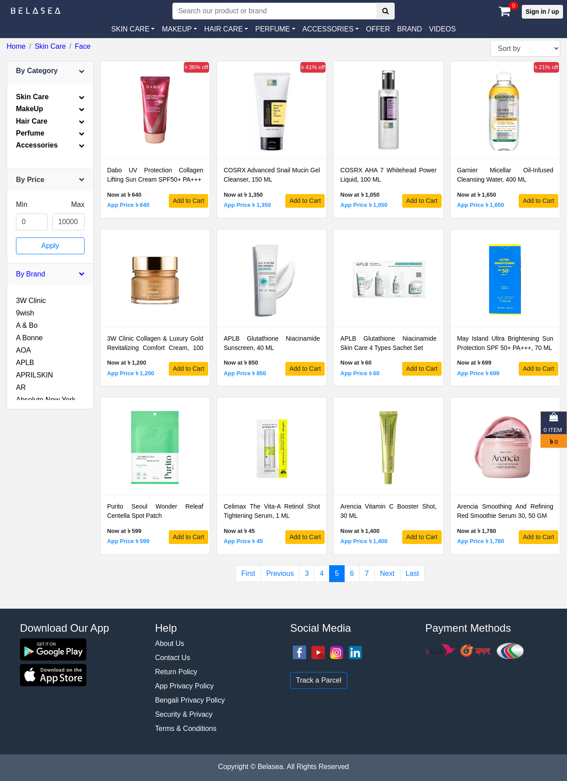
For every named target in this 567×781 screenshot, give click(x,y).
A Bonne (29, 338)
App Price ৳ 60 (359, 373)
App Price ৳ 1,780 (480, 541)
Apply (50, 245)
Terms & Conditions (186, 728)
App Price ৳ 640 (128, 205)
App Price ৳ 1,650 (480, 205)
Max (77, 204)
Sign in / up (542, 11)
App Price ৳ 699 (478, 373)
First (248, 573)
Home (16, 46)
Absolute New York (45, 400)
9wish (25, 313)
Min (21, 204)
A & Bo (27, 325)
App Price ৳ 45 (243, 541)
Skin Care (50, 46)
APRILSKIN (34, 375)
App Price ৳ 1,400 (363, 541)
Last (412, 573)
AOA (23, 350)
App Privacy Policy (184, 686)
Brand (409, 29)
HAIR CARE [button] (223, 29)
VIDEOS (442, 29)
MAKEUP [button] (177, 29)
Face (83, 46)
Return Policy (176, 672)
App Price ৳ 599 (128, 541)
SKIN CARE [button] (130, 29)
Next (387, 573)
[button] (331, 29)
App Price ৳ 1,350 (247, 205)
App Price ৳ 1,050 (363, 205)
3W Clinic (31, 300)
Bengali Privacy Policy (190, 700)
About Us (169, 643)
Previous (280, 573)
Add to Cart (188, 200)
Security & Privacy (184, 714)
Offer (378, 29)
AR (21, 387)
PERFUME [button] (272, 29)
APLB (25, 362)
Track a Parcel (319, 680)
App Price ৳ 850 (245, 373)
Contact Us (172, 657)
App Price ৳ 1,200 (130, 373)
